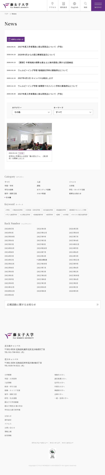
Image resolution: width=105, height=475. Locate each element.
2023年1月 (9, 275)
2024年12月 (74, 244)
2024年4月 (41, 256)
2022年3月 (41, 283)
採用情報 (8, 435)
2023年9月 (73, 263)
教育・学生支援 (11, 386)
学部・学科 (9, 185)
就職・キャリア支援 (12, 390)
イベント (72, 182)
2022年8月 (41, 279)
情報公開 (8, 431)
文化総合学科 (48, 210)
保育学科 (50, 215)
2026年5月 (9, 229)
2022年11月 (42, 275)
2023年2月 (73, 271)
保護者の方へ (59, 390)
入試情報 (8, 382)
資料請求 (8, 420)
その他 (8, 197)
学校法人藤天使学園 (12, 410)
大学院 (71, 185)
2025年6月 (9, 240)
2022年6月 (73, 279)
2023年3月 (41, 271)
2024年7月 (41, 252)
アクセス (8, 424)
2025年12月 (42, 232)
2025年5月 (41, 240)
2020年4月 (9, 295)
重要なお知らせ (75, 193)
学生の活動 (9, 189)
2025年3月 (9, 244)
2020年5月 (73, 291)
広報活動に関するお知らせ (21, 304)
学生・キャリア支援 (77, 189)
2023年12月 (74, 260)
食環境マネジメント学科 (78, 210)
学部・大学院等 (11, 379)
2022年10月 (74, 275)
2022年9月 (9, 279)
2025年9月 (41, 236)
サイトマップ (55, 443)
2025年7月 (73, 236)
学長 (8, 210)
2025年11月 (74, 232)
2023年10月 (42, 263)
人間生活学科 (25, 215)
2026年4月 (41, 229)
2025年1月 (41, 244)
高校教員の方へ (60, 379)
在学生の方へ (59, 382)
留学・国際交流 (11, 193)
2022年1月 (73, 283)
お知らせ (8, 416)
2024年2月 (9, 260)
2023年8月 (9, 267)
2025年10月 (10, 236)
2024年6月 (73, 252)
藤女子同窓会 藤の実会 (14, 406)
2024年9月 (73, 248)
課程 (38, 185)
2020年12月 (10, 291)
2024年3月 (73, 256)
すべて (7, 182)
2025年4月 (73, 240)
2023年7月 (41, 267)
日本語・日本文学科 (33, 210)
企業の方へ (58, 394)
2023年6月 (73, 267)
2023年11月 (9, 263)
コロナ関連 (41, 193)
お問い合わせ (10, 428)
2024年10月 (42, 248)
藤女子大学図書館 (11, 402)
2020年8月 (41, 291)
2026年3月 (73, 229)
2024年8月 (9, 252)
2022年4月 (9, 283)
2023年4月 (9, 271)
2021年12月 (9, 287)
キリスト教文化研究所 (79, 215)
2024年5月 (9, 256)
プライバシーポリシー (40, 443)
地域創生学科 (61, 210)
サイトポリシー (68, 443)
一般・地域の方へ (61, 398)
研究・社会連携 (11, 398)
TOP (6, 14)
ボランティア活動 (44, 189)
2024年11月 (9, 248)
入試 (38, 182)
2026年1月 (9, 232)
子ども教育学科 (11, 215)
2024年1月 (42, 260)
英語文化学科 (18, 210)
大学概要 (8, 375)
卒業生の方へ (59, 386)
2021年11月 (41, 287)
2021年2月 (73, 287)
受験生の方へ (59, 375)
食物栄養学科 (38, 215)
